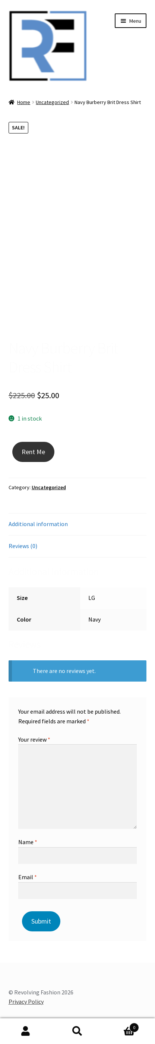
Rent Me (33, 451)
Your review (34, 739)
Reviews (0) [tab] (23, 546)
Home (23, 102)
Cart (121, 1025)
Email (27, 877)
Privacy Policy (26, 1001)
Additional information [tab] (38, 524)
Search (78, 1031)
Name (27, 842)
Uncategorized (52, 102)
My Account (26, 1031)
